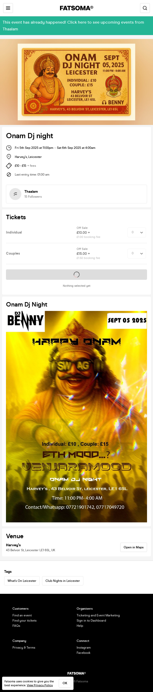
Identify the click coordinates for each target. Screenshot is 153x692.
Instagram (84, 647)
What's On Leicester (22, 581)
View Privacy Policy (40, 685)
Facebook (83, 653)
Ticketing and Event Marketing (98, 615)
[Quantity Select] (137, 232)
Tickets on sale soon (77, 274)
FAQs (16, 626)
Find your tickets (24, 620)
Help (80, 626)
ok (65, 683)
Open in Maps (134, 547)
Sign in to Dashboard (91, 620)
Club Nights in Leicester (62, 581)
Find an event (22, 615)
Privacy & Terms (23, 647)
